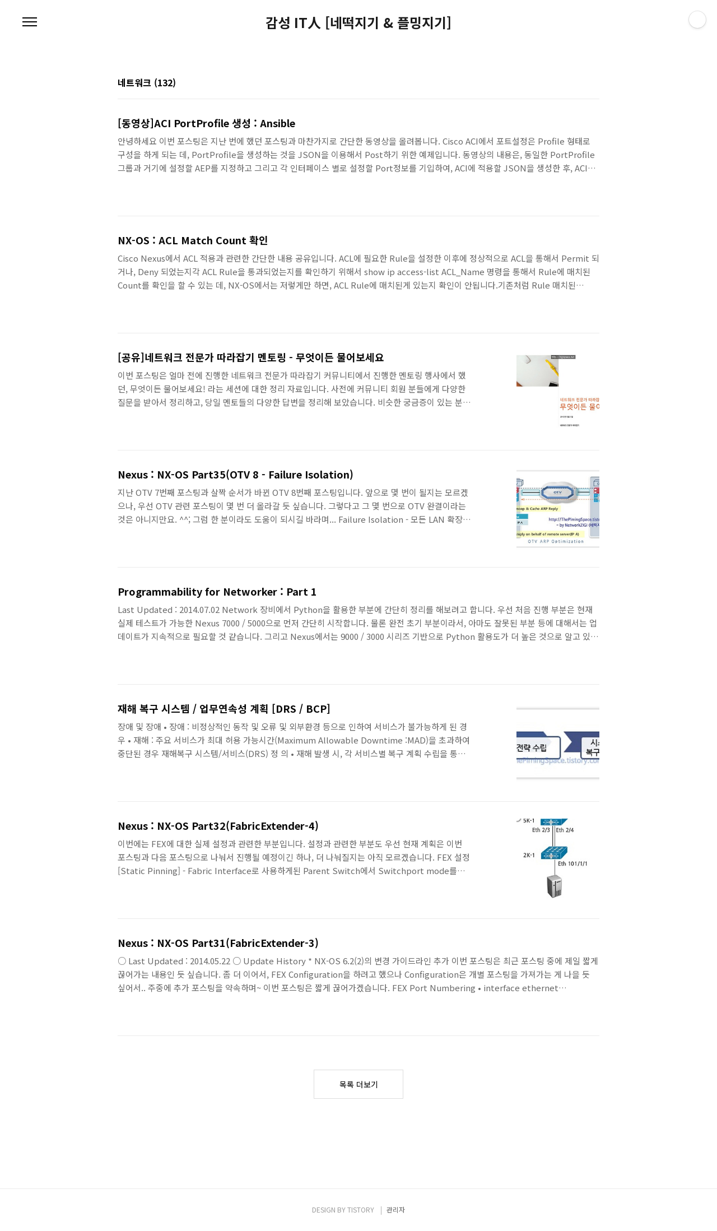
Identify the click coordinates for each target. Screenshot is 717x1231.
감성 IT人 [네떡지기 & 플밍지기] (358, 22)
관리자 (396, 1209)
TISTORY (360, 1209)
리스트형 (592, 83)
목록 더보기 (358, 1084)
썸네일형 (577, 83)
